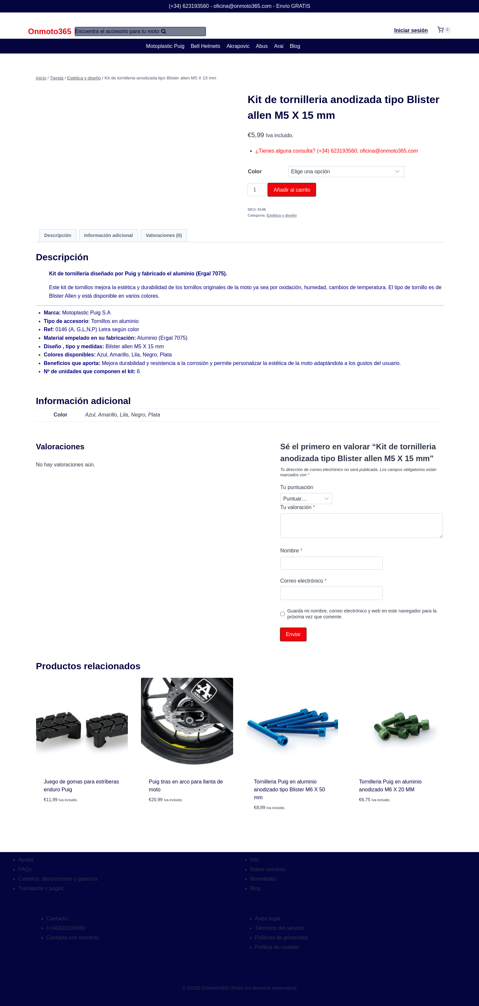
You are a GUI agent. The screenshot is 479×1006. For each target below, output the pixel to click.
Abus (262, 46)
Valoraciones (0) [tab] (164, 235)
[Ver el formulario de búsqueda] (140, 31)
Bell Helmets (205, 46)
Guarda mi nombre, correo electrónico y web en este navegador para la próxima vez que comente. (361, 614)
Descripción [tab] (57, 235)
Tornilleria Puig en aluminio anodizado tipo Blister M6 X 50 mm (289, 789)
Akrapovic (238, 46)
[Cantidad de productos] (257, 189)
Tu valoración (297, 507)
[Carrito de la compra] (444, 25)
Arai (278, 46)
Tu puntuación (296, 487)
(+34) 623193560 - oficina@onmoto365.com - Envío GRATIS (239, 6)
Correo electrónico (303, 581)
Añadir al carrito (291, 190)
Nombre (291, 550)
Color (255, 171)
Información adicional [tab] (108, 235)
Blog (295, 46)
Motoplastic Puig (165, 46)
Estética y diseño (282, 215)
